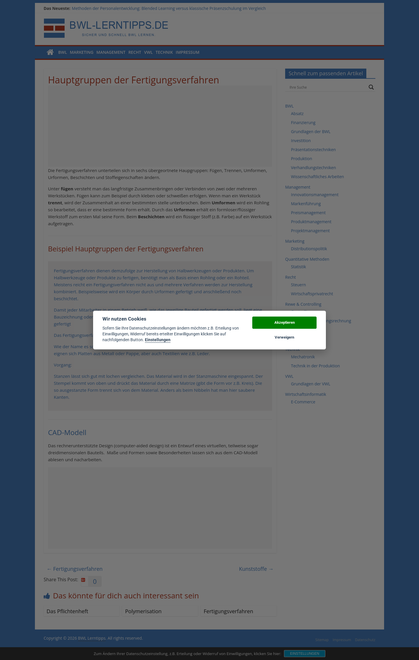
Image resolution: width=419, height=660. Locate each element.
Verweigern (284, 337)
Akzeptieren (284, 323)
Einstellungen (158, 340)
